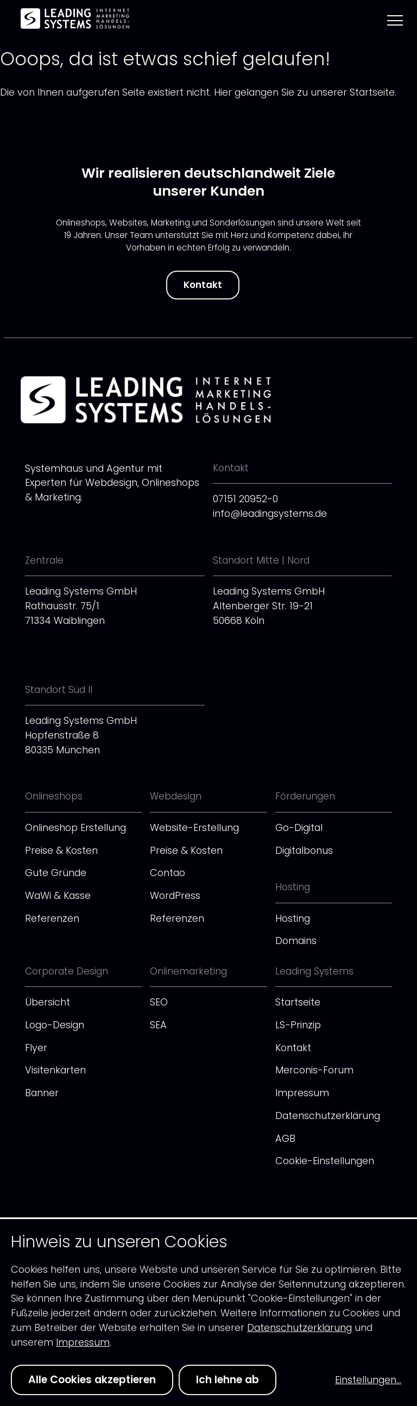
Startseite (297, 1002)
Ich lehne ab (227, 1379)
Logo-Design (54, 1025)
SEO (159, 1002)
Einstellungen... (368, 1379)
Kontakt (203, 284)
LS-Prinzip (298, 1025)
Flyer (36, 1047)
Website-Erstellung (194, 827)
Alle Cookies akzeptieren (92, 1379)
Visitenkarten (55, 1070)
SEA (158, 1025)
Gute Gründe (55, 872)
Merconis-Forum (314, 1070)
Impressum (302, 1092)
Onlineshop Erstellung (75, 827)
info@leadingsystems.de (270, 513)
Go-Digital (299, 827)
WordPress (175, 895)
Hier (223, 92)
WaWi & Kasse (58, 895)
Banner (42, 1092)
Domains (296, 940)
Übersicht (47, 1002)
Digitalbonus (304, 850)
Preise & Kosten (61, 850)
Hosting (292, 918)
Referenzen (52, 918)
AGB (285, 1138)
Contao (167, 872)
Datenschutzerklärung (327, 1115)
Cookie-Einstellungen (324, 1160)
